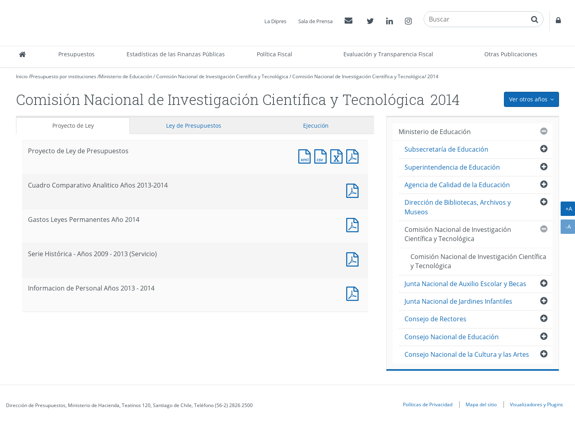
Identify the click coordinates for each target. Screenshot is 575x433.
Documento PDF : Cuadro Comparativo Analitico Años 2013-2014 (354, 190)
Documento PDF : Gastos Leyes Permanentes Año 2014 (354, 224)
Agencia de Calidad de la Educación (457, 184)
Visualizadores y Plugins (536, 404)
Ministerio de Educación (125, 76)
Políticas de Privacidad (427, 404)
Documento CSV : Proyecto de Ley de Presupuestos (322, 155)
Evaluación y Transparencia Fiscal (388, 54)
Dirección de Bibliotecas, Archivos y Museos (457, 207)
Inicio (22, 76)
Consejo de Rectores (435, 318)
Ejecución (316, 125)
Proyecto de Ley (73, 125)
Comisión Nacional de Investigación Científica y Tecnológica (222, 76)
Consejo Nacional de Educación (451, 336)
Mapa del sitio (481, 404)
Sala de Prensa (315, 21)
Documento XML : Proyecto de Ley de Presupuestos (306, 155)
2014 (432, 76)
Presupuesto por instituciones (63, 76)
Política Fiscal (274, 54)
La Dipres (275, 21)
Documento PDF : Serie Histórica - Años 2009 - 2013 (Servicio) (354, 258)
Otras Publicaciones (510, 54)
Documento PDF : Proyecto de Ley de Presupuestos (354, 155)
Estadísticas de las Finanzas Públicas (176, 54)
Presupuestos (76, 54)
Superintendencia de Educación (452, 167)
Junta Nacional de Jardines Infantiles (458, 301)
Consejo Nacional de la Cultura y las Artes (466, 354)
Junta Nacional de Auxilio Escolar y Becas (465, 283)
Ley (193, 125)
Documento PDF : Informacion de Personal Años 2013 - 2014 (354, 293)
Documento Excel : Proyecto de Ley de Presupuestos (338, 155)
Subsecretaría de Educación (446, 149)
